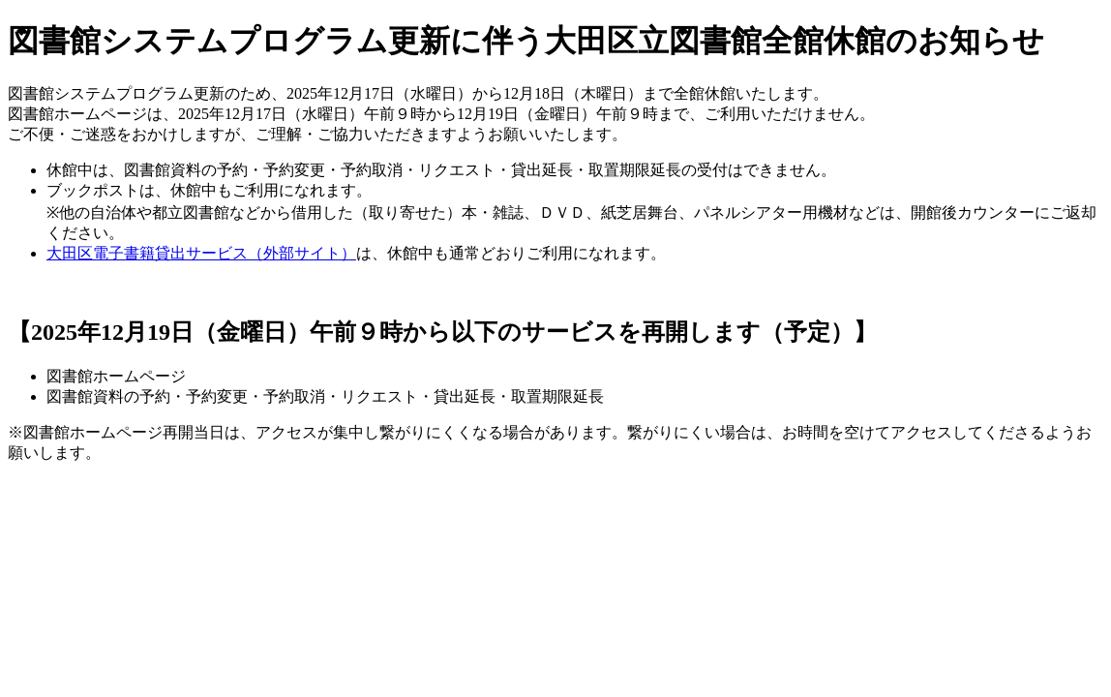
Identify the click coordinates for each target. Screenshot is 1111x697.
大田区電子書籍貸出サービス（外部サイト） (201, 253)
